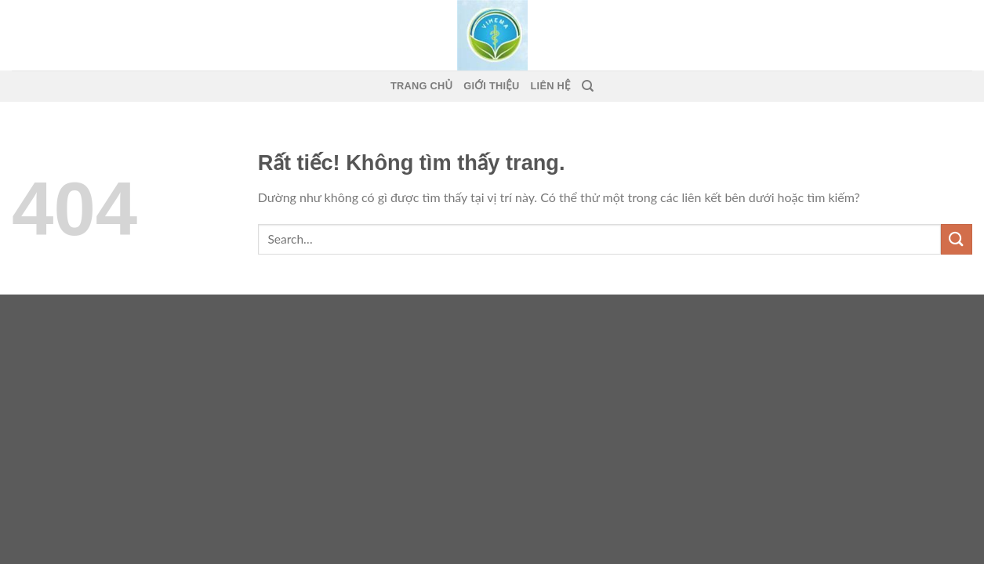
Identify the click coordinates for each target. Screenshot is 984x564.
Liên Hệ (551, 86)
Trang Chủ (421, 86)
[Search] (588, 86)
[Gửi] (956, 239)
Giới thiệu (491, 86)
